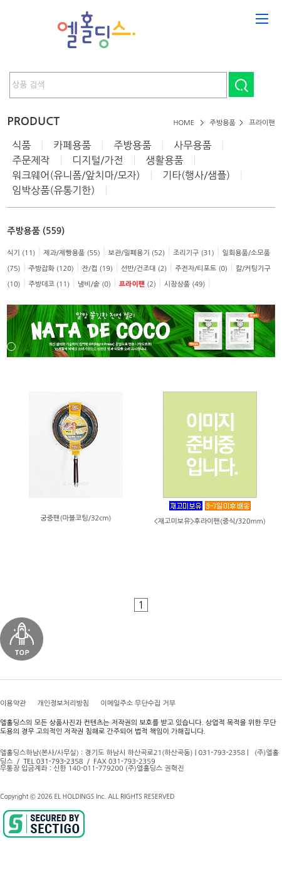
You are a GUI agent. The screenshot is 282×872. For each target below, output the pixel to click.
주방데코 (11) (49, 284)
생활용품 (164, 160)
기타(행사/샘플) (196, 175)
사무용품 (192, 145)
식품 (21, 145)
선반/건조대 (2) (144, 268)
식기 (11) (21, 253)
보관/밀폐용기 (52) (136, 253)
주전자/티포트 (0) (201, 268)
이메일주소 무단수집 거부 (137, 703)
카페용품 (72, 145)
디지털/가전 (97, 160)
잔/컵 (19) (97, 268)
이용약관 (13, 703)
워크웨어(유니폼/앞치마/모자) (76, 175)
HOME (183, 122)
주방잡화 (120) (50, 268)
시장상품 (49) (185, 284)
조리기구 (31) (193, 253)
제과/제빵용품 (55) (71, 253)
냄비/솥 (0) (94, 284)
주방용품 (223, 122)
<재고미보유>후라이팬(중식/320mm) (210, 521)
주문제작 (31, 160)
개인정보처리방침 (63, 703)
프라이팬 (261, 122)
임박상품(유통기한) (53, 190)
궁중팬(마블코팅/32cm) (75, 518)
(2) (137, 284)
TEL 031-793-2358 (53, 761)
